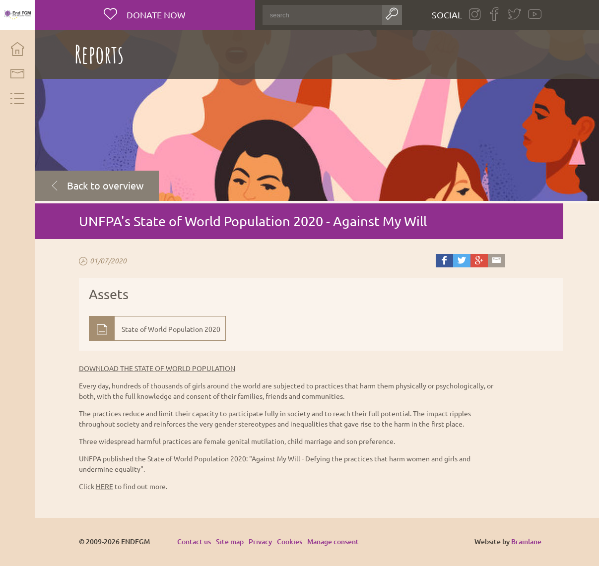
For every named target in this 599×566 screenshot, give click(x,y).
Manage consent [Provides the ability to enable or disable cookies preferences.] (333, 542)
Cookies (289, 541)
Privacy (260, 541)
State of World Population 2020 (171, 328)
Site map (230, 541)
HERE (104, 486)
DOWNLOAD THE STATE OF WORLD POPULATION (157, 368)
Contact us (194, 541)
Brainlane (526, 541)
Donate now (155, 14)
